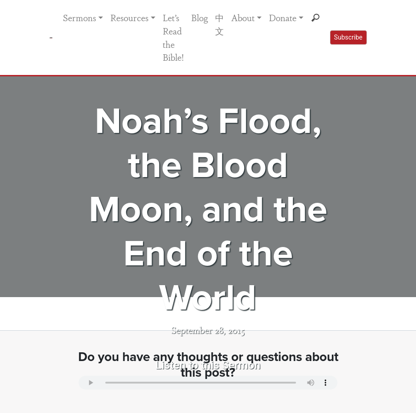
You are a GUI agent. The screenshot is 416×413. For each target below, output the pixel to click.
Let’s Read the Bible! (173, 37)
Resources (129, 17)
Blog (199, 17)
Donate (282, 17)
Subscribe (348, 37)
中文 (219, 24)
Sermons (79, 17)
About (243, 17)
